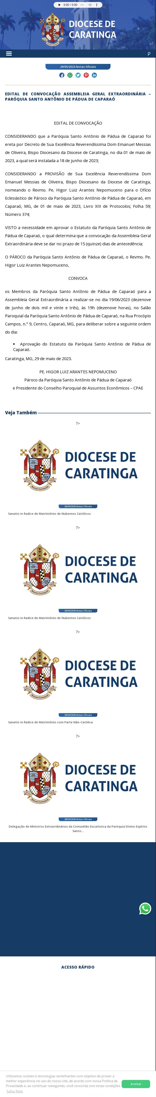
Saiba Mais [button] (14, 1091)
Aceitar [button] (136, 1084)
